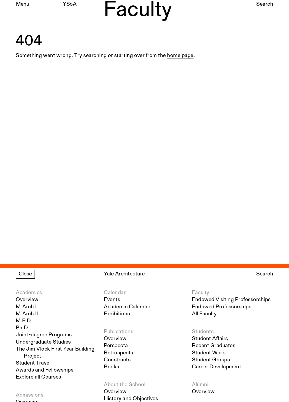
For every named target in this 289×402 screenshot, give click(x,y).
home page (180, 55)
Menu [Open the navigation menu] (22, 4)
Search (264, 4)
